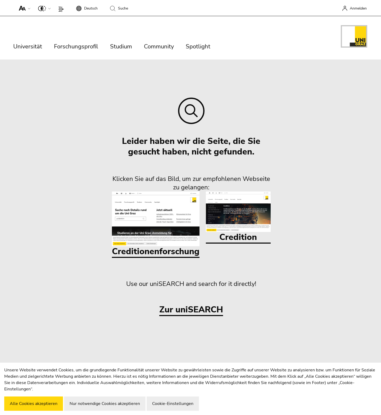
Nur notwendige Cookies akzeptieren (105, 404)
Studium (121, 47)
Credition (238, 217)
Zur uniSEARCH (191, 309)
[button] (23, 8)
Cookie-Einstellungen (172, 404)
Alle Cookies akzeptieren (33, 404)
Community (159, 47)
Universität (27, 47)
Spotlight (198, 47)
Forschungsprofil (76, 47)
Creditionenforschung (155, 224)
